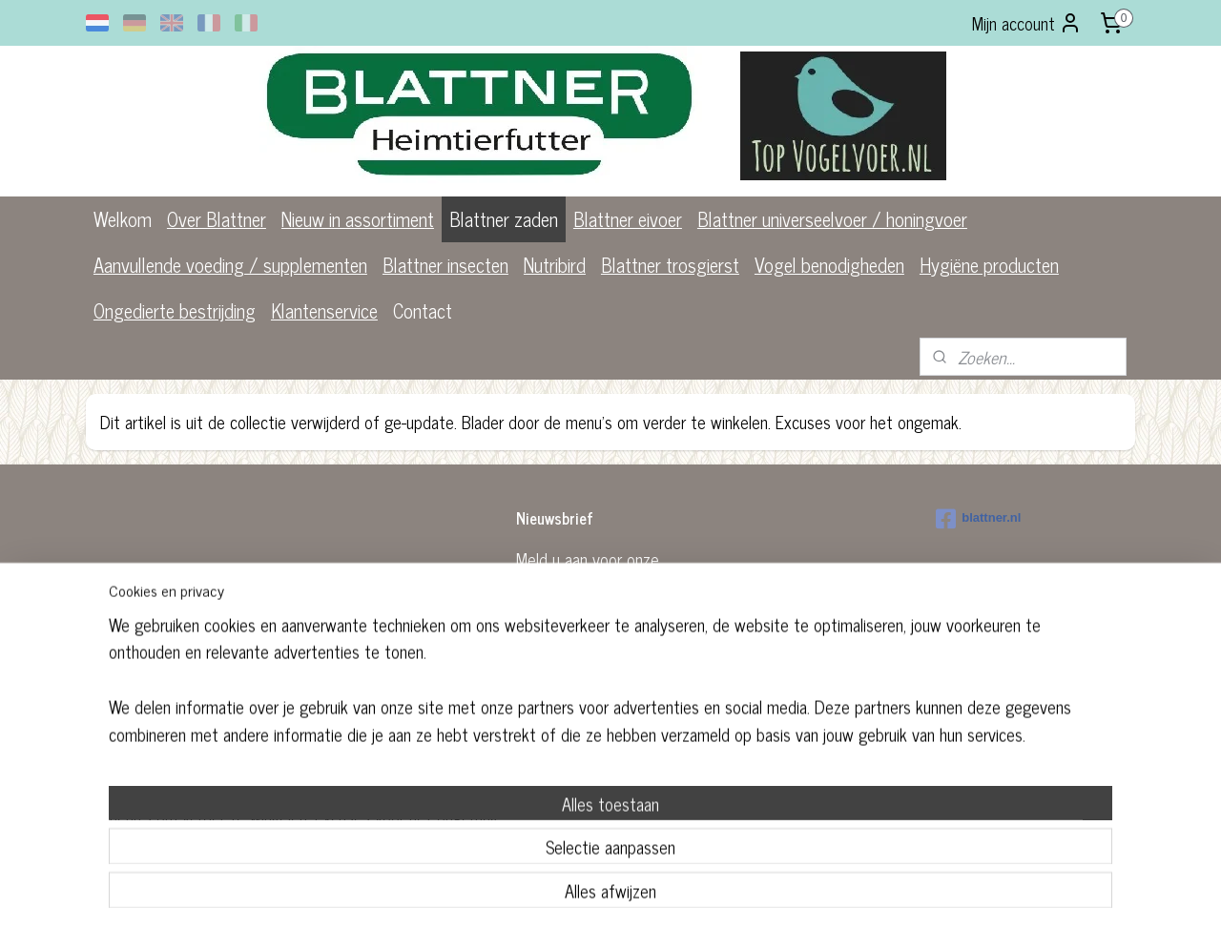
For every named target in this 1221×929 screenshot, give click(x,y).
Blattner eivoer (627, 219)
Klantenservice (324, 310)
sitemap (550, 747)
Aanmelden (568, 644)
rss (578, 747)
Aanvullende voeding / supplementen (230, 264)
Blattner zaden (503, 219)
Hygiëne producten (989, 264)
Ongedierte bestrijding (174, 310)
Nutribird (555, 264)
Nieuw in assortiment (357, 219)
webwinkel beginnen (631, 747)
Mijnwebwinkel (760, 747)
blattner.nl (978, 518)
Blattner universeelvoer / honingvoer (832, 219)
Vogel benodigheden (829, 264)
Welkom (122, 219)
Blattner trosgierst (670, 264)
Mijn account (1027, 23)
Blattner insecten (445, 264)
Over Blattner (216, 219)
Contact (422, 310)
